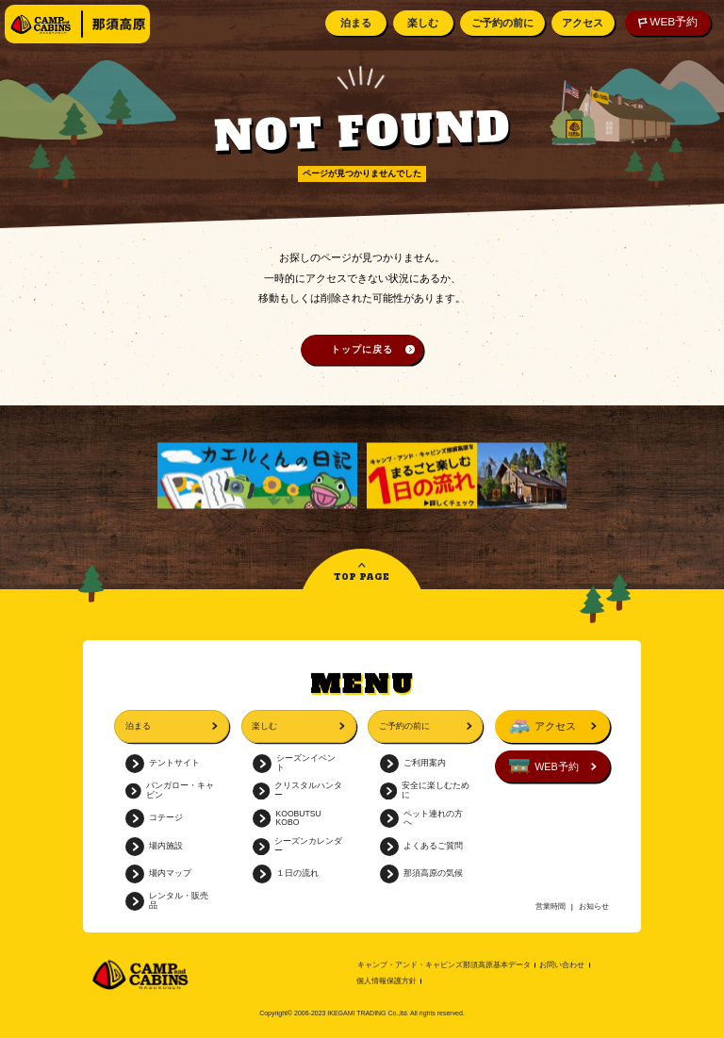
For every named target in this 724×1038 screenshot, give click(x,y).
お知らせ (594, 906)
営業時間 (550, 906)
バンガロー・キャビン (169, 790)
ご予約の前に (500, 22)
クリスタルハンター (298, 790)
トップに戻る (362, 349)
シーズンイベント (294, 763)
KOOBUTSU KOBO (287, 819)
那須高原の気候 (421, 874)
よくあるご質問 (421, 846)
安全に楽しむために (425, 790)
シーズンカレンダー (298, 846)
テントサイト (162, 763)
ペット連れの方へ (421, 819)
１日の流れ (286, 874)
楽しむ (420, 22)
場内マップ (158, 874)
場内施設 (154, 846)
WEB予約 (666, 21)
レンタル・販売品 (166, 901)
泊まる (354, 22)
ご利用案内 (413, 763)
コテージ (154, 818)
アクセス (580, 22)
